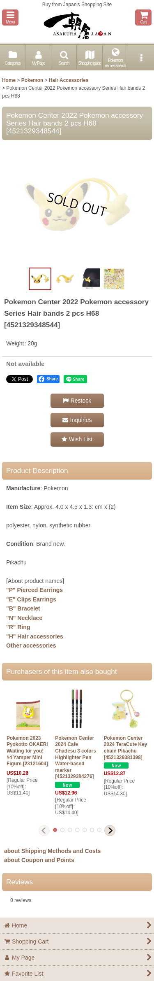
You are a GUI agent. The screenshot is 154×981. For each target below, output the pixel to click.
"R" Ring (18, 627)
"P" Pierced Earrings (34, 590)
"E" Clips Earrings (31, 599)
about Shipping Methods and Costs (52, 851)
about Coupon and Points (39, 860)
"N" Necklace (24, 618)
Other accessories (31, 645)
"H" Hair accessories (34, 636)
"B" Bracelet (23, 608)
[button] (10, 17)
